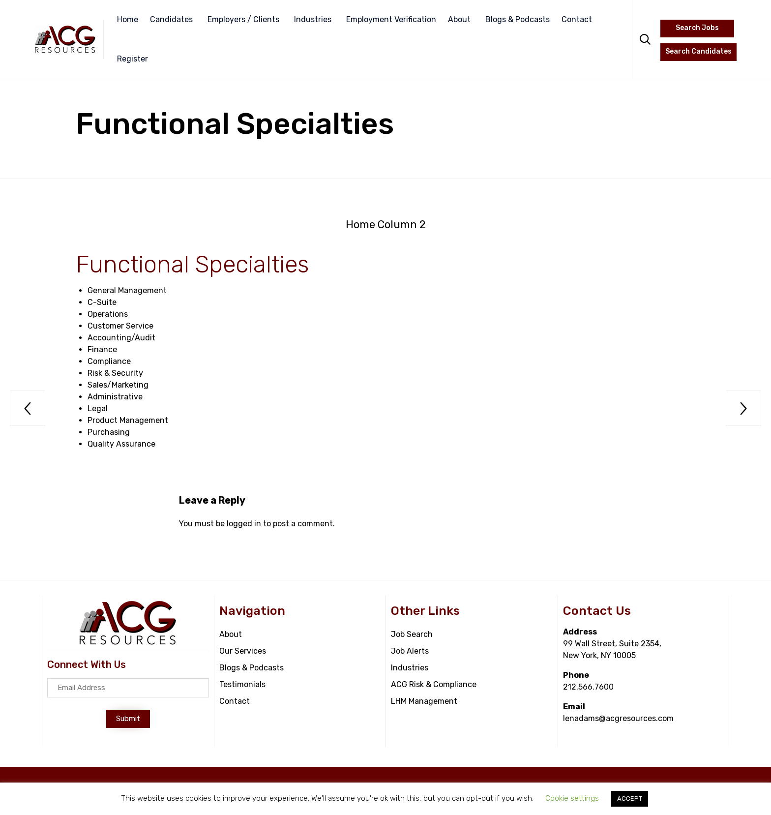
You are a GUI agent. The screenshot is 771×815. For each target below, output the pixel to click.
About (459, 19)
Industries (312, 19)
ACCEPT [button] (629, 798)
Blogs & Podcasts (517, 19)
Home (127, 19)
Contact (577, 19)
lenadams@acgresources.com (618, 718)
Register (132, 58)
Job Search (412, 634)
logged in (244, 523)
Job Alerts (410, 651)
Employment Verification (391, 19)
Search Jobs (697, 28)
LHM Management (424, 701)
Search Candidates (698, 51)
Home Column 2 (386, 224)
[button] (128, 719)
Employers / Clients (243, 19)
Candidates (171, 19)
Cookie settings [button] (572, 798)
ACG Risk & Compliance (433, 684)
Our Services (242, 651)
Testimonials (242, 684)
